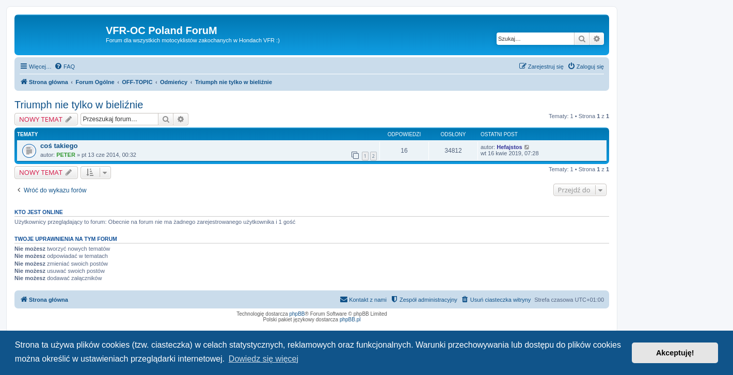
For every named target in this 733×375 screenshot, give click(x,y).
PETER (65, 155)
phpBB (297, 314)
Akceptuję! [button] (675, 353)
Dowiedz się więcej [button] (263, 358)
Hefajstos (509, 147)
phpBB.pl (350, 319)
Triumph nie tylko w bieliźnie (78, 104)
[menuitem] (64, 66)
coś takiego (59, 146)
